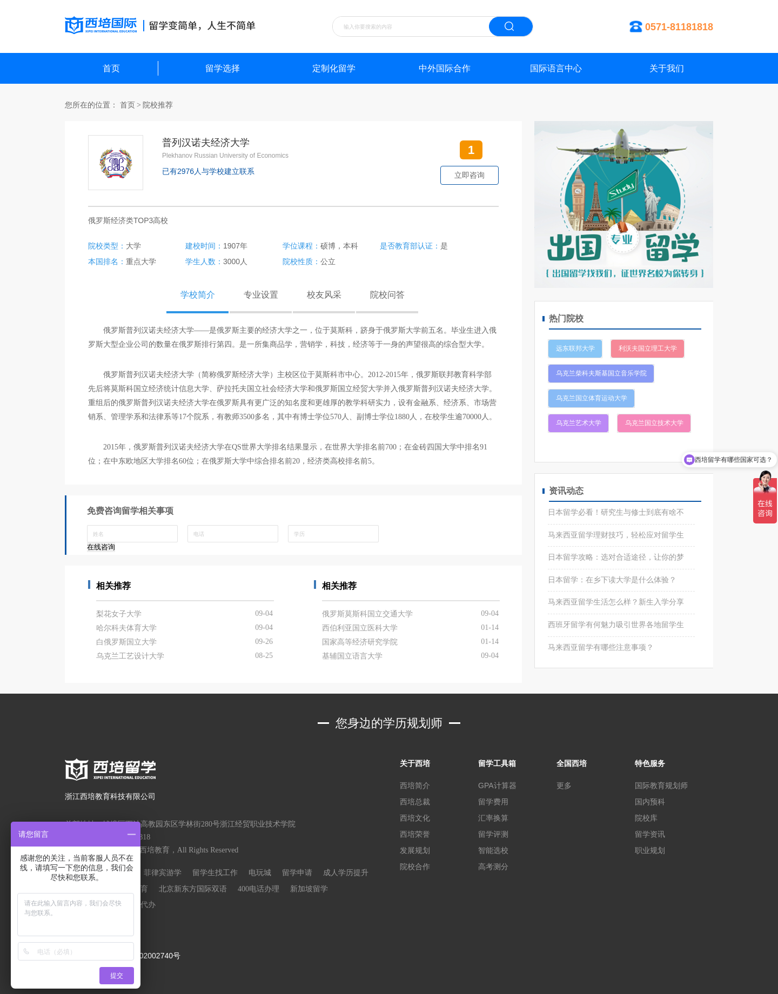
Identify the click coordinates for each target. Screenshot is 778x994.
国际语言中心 (556, 68)
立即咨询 (469, 175)
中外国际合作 (445, 68)
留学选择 (222, 68)
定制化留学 (334, 68)
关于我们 (666, 68)
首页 (111, 68)
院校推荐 (158, 105)
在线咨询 (101, 547)
